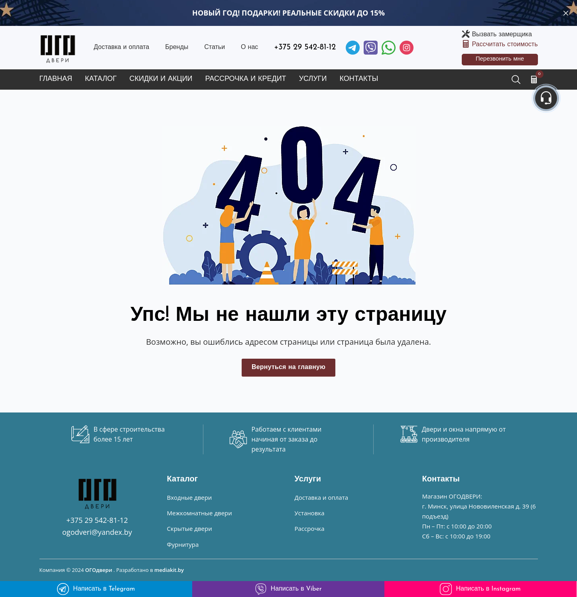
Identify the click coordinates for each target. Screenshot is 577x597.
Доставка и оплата (121, 47)
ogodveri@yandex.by (97, 532)
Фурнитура (183, 544)
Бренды (176, 47)
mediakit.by (169, 569)
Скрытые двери (189, 528)
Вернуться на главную (288, 367)
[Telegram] (353, 48)
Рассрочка (310, 528)
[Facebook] (389, 48)
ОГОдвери (98, 569)
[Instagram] (407, 48)
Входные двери (189, 497)
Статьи (214, 47)
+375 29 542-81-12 (305, 47)
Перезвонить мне (500, 59)
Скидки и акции (161, 79)
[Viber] (371, 48)
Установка (310, 513)
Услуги (313, 79)
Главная (56, 79)
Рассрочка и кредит (245, 79)
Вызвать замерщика (502, 34)
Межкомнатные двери (199, 513)
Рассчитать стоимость (505, 44)
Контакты (358, 79)
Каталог (100, 79)
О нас (249, 47)
